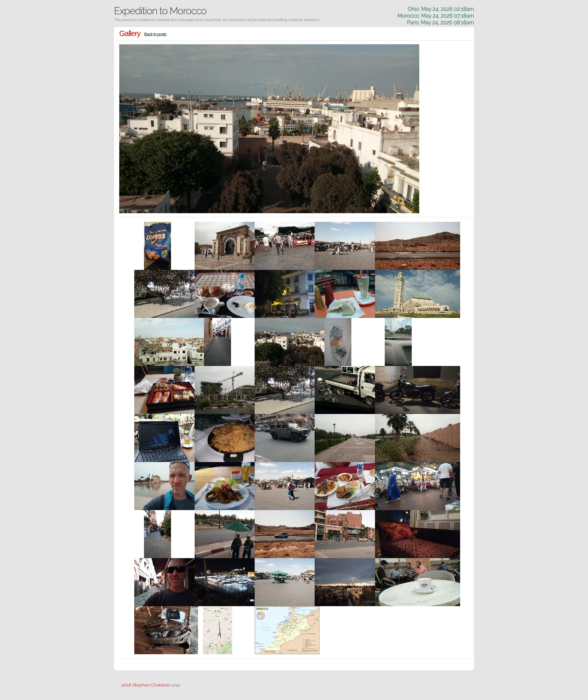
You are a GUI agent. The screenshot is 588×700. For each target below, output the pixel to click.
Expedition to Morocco (160, 11)
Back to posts (155, 34)
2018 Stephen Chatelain (146, 685)
